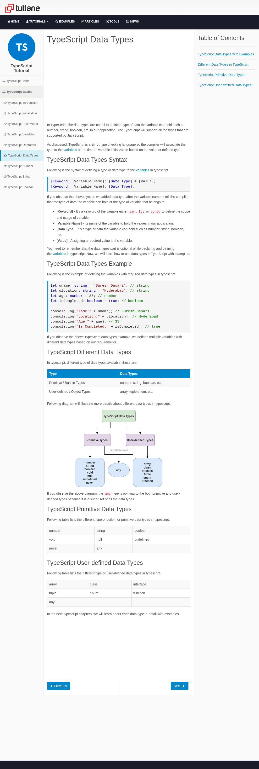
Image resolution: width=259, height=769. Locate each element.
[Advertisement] (118, 88)
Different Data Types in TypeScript (223, 64)
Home (13, 21)
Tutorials (37, 21)
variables (70, 150)
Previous (58, 686)
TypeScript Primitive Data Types (221, 75)
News (132, 21)
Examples (65, 21)
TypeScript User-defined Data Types (225, 85)
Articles (90, 21)
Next (180, 686)
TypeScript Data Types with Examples (226, 54)
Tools (112, 21)
